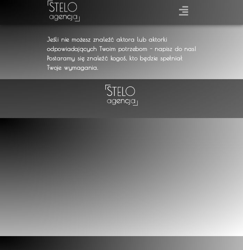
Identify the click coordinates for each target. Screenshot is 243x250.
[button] (183, 9)
